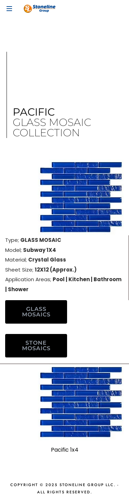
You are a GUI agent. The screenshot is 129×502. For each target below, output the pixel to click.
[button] (36, 312)
